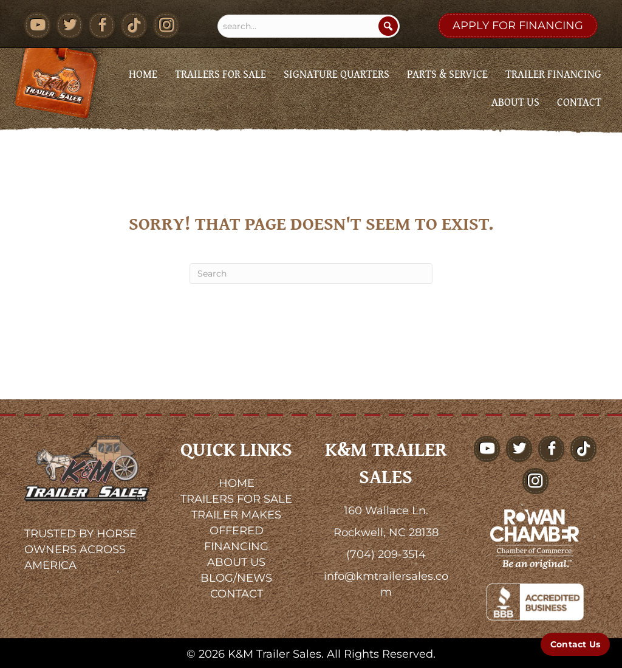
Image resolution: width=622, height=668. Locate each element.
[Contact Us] (575, 644)
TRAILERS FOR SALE (236, 499)
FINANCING (236, 546)
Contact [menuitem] (579, 102)
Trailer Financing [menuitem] (553, 74)
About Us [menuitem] (515, 102)
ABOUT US (236, 562)
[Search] (388, 26)
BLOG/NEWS (236, 578)
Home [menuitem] (143, 74)
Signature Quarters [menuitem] (336, 74)
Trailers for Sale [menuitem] (220, 74)
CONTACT (236, 594)
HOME (237, 483)
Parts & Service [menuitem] (447, 74)
